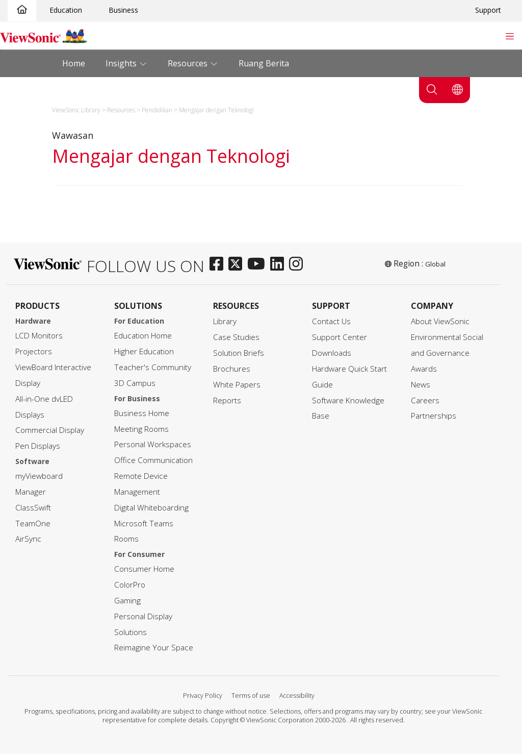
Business (123, 10)
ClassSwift (33, 507)
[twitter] (237, 264)
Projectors (33, 351)
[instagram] (298, 264)
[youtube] (258, 264)
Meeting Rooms (141, 429)
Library (225, 321)
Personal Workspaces (152, 444)
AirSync (28, 538)
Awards (424, 368)
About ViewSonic (440, 321)
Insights (122, 63)
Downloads (331, 353)
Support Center (339, 337)
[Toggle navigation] (509, 35)
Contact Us (331, 321)
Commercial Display (49, 430)
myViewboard (39, 476)
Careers (425, 400)
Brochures (231, 368)
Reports (227, 400)
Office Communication (153, 460)
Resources (189, 63)
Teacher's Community (152, 367)
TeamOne (32, 523)
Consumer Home (144, 569)
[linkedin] (279, 264)
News (420, 384)
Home (73, 63)
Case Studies (236, 337)
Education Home (143, 335)
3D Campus (134, 383)
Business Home (141, 413)
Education (65, 10)
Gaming (127, 600)
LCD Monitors (39, 335)
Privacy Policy (202, 695)
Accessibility (297, 695)
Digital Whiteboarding (151, 507)
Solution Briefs (238, 353)
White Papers (236, 384)
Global (435, 264)
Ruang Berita (264, 63)
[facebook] (219, 264)
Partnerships (433, 415)
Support (488, 10)
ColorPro (129, 584)
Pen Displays (37, 446)
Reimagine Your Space (153, 647)
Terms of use (250, 695)
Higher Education (144, 351)
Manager (30, 492)
